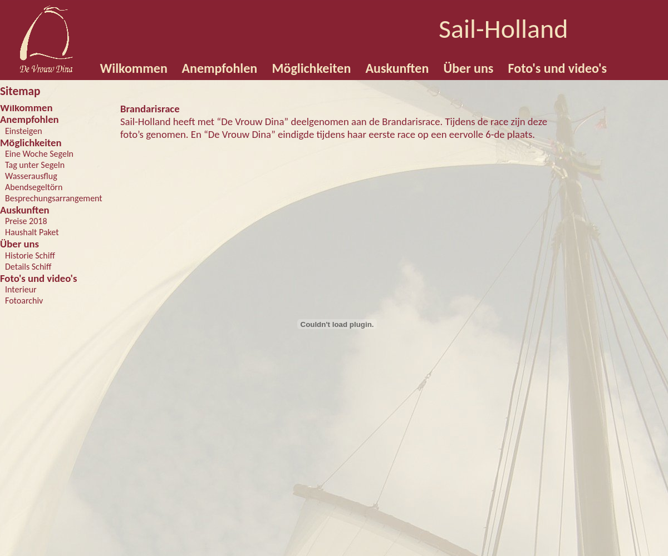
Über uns (19, 243)
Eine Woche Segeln (39, 153)
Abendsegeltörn (33, 187)
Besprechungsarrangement (53, 198)
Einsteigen (23, 131)
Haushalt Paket (32, 232)
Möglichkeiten (30, 142)
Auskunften (25, 209)
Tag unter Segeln (35, 165)
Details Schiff (28, 266)
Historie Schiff (30, 255)
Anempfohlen (29, 119)
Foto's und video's (38, 278)
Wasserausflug (31, 176)
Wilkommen (26, 107)
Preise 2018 (26, 221)
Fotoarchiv (24, 300)
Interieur (21, 289)
